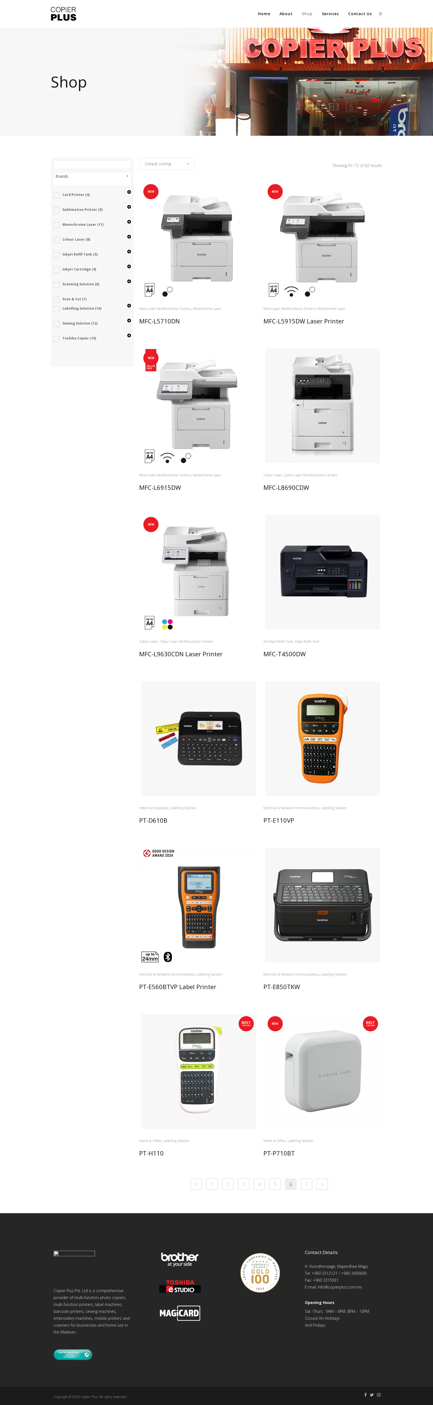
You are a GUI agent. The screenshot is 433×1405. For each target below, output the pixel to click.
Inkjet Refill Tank (79, 254)
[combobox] (166, 164)
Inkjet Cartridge (79, 269)
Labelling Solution (81, 308)
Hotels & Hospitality (153, 808)
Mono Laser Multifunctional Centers (165, 308)
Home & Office (150, 1140)
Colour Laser (76, 239)
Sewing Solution (79, 323)
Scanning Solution (80, 284)
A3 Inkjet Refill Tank (278, 641)
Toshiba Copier (79, 338)
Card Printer (75, 194)
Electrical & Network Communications (291, 808)
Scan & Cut (74, 299)
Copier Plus (89, 1395)
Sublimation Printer (82, 209)
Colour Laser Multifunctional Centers (310, 475)
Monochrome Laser (83, 224)
